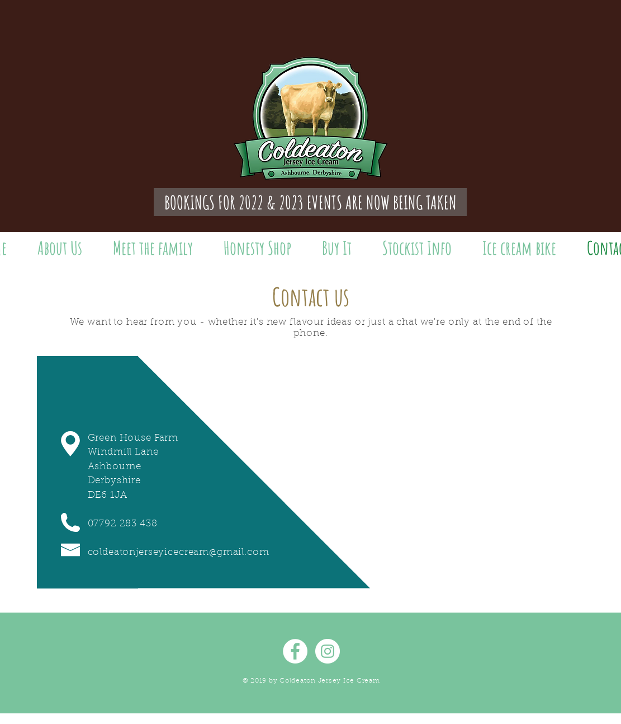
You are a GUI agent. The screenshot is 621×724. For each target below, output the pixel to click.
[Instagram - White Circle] (327, 651)
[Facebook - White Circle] (295, 651)
